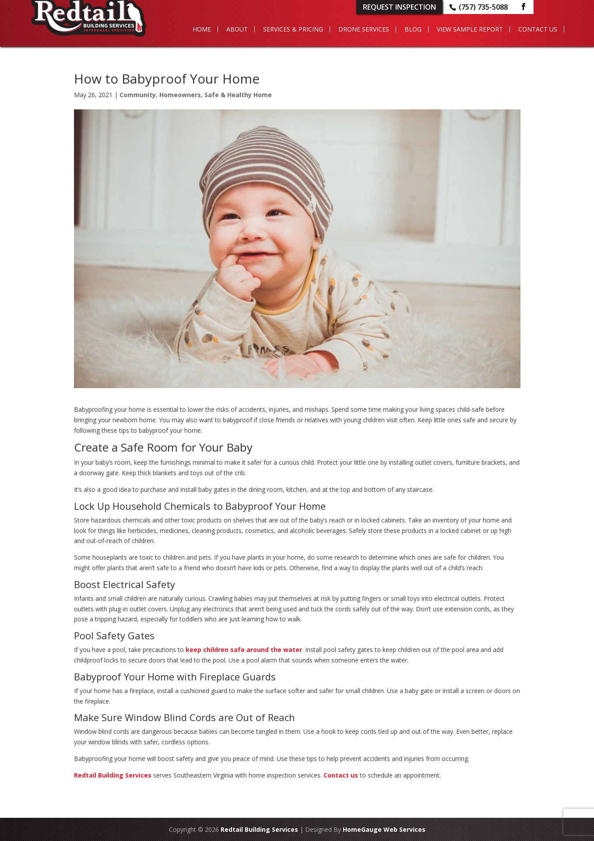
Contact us (340, 775)
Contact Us (537, 29)
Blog (413, 29)
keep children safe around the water (244, 649)
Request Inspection (399, 7)
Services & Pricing (293, 29)
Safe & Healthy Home (238, 95)
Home (202, 29)
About (237, 29)
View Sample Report (470, 29)
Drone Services (363, 29)
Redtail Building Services (112, 775)
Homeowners (180, 95)
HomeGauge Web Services (384, 829)
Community (138, 95)
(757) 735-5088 (483, 7)
